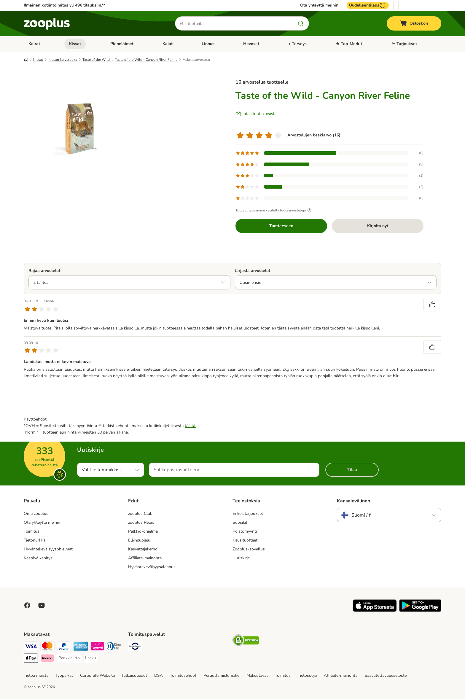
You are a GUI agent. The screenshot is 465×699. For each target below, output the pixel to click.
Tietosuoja (307, 675)
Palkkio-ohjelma (143, 531)
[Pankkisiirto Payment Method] (69, 658)
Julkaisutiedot (134, 675)
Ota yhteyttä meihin (319, 5)
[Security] (245, 641)
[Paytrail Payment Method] (97, 647)
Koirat (34, 44)
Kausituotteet (244, 540)
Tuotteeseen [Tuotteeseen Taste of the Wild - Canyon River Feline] (281, 226)
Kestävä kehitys (38, 558)
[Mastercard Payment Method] (47, 647)
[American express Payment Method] (81, 647)
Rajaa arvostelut (44, 270)
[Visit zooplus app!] (375, 610)
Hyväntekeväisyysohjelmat (48, 549)
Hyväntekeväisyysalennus (152, 567)
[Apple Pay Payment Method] (31, 659)
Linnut (208, 44)
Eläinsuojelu (139, 540)
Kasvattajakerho (142, 549)
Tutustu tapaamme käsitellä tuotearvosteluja (274, 210)
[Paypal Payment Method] (64, 647)
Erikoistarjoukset (247, 513)
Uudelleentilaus (367, 5)
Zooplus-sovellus (248, 549)
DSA (158, 675)
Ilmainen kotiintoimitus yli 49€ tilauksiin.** (64, 5)
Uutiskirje (241, 558)
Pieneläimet (121, 44)
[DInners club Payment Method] (114, 647)
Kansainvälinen (353, 501)
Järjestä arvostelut (252, 270)
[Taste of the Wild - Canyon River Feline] (80, 128)
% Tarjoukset (404, 44)
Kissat (75, 44)
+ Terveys (297, 44)
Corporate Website (97, 675)
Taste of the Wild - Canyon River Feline (146, 59)
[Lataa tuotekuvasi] (254, 114)
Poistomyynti (244, 531)
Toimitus (31, 531)
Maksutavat (257, 675)
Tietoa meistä (36, 675)
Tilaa (352, 469)
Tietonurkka (34, 540)
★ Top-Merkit (349, 44)
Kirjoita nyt (377, 226)
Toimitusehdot (183, 675)
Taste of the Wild (96, 59)
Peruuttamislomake (221, 675)
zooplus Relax (141, 522)
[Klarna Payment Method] (47, 659)
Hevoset (251, 44)
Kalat (168, 44)
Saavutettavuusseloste (385, 675)
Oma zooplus (36, 513)
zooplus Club (140, 513)
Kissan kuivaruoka (62, 59)
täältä (190, 426)
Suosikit (239, 522)
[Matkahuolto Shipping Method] (135, 647)
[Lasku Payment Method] (90, 658)
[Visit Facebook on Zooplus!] (27, 605)
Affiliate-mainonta (145, 558)
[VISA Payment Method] (31, 647)
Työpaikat (64, 675)
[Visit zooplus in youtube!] (41, 605)
